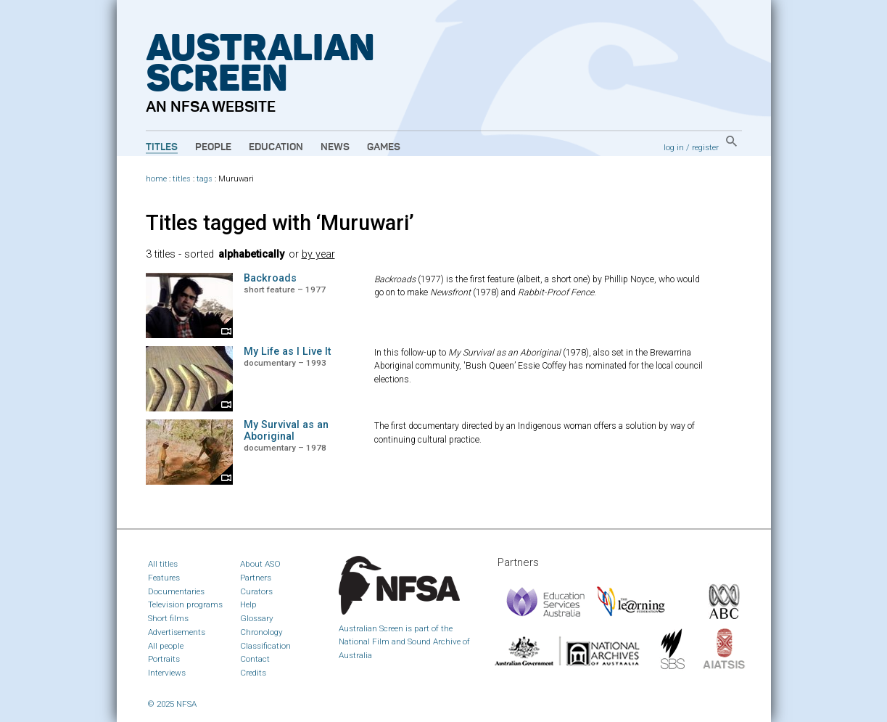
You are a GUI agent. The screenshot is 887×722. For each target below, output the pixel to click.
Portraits (164, 659)
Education (276, 147)
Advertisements (176, 632)
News (335, 147)
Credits (253, 673)
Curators (256, 591)
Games (383, 147)
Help (248, 604)
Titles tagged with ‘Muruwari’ (280, 222)
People (213, 147)
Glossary (256, 618)
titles (182, 179)
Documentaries (176, 591)
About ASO (260, 564)
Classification (265, 646)
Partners (255, 578)
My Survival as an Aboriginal (286, 431)
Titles (162, 147)
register (705, 147)
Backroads (270, 278)
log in (674, 147)
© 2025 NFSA (172, 704)
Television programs (185, 604)
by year (318, 254)
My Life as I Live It (287, 351)
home (156, 179)
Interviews (167, 673)
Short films (168, 618)
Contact (255, 659)
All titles (163, 564)
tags (205, 179)
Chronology (261, 632)
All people (165, 646)
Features (164, 578)
